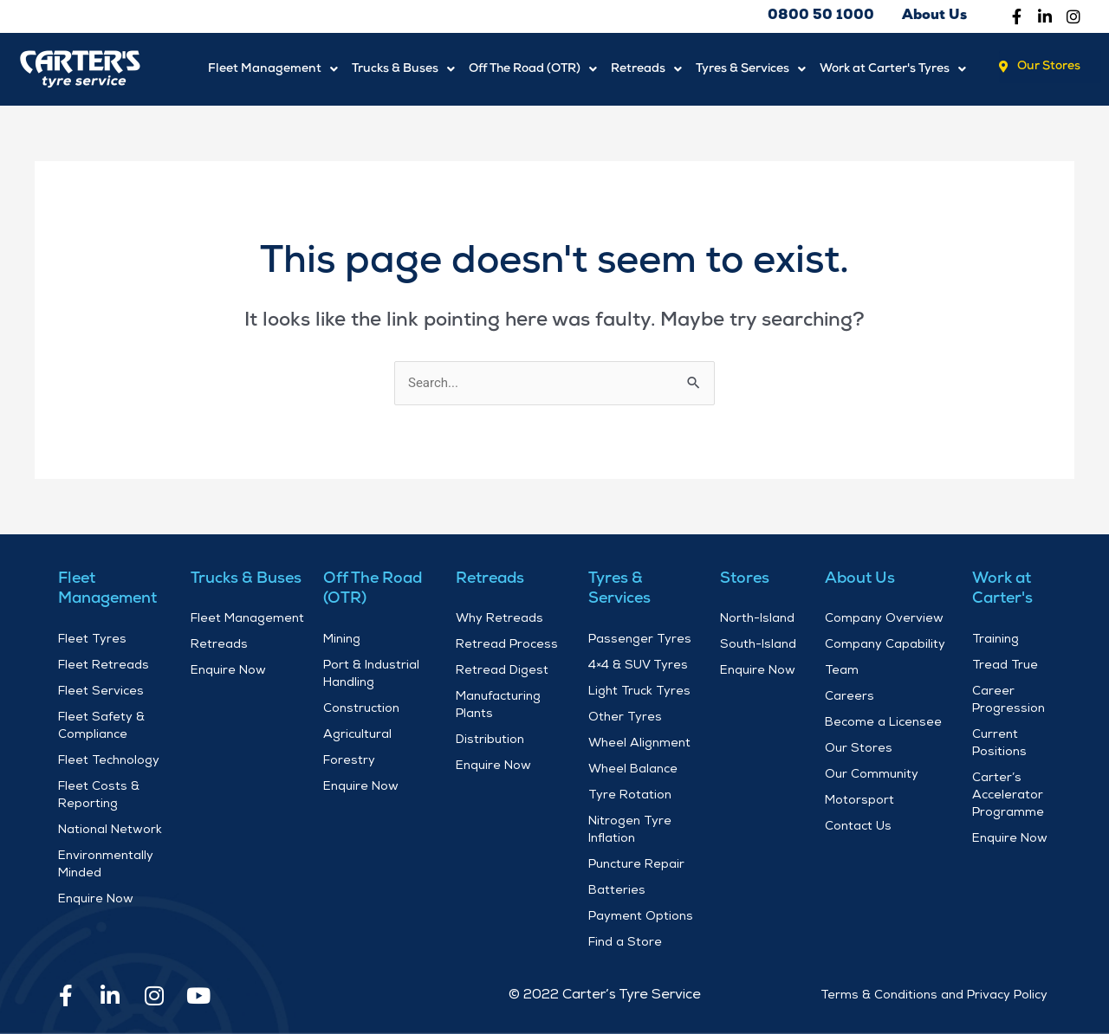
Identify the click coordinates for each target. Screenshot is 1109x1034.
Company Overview (884, 619)
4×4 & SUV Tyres (638, 666)
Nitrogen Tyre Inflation (629, 830)
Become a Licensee (883, 723)
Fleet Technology (108, 761)
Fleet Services (101, 692)
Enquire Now (95, 900)
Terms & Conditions (878, 996)
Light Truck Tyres (639, 692)
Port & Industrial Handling (371, 674)
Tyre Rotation (629, 796)
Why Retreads (499, 619)
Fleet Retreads (103, 666)
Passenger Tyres (639, 640)
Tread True (1005, 666)
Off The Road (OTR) (533, 68)
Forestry (349, 761)
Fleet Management (273, 68)
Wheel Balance (633, 770)
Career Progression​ (1008, 700)
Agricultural (357, 735)
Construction (361, 709)
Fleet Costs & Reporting (98, 796)
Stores (744, 579)
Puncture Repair (636, 865)
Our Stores (858, 749)
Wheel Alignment (639, 744)
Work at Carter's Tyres (893, 68)
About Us (860, 579)
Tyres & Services (751, 68)
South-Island (758, 645)
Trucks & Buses (403, 68)
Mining (341, 640)
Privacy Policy (1007, 996)
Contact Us (858, 827)
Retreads (646, 68)
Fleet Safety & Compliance (101, 726)
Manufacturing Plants (498, 706)
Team (842, 671)
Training (995, 640)
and (952, 996)
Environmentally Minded (105, 865)
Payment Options (640, 917)
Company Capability (885, 645)
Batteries (616, 891)
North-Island (757, 619)
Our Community (871, 775)
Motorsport (859, 801)
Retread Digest (502, 671)
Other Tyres (625, 718)
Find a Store (625, 943)
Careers (849, 697)
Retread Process (507, 645)
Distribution (490, 740)
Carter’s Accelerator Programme (1008, 795)
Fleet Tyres (92, 640)
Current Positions (999, 744)
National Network (110, 830)
